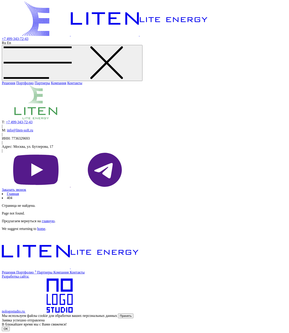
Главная (13, 194)
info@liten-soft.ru (20, 130)
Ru (4, 43)
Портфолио (25, 83)
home (41, 229)
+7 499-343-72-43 (15, 39)
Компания (58, 83)
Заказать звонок (14, 190)
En (9, 43)
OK (6, 329)
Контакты (74, 83)
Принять (126, 316)
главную (48, 221)
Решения (8, 83)
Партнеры (42, 83)
